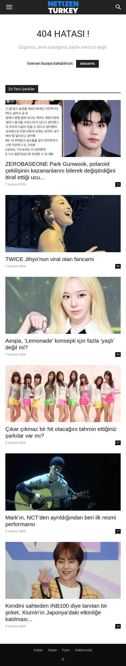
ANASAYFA (87, 64)
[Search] (118, 7)
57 (118, 443)
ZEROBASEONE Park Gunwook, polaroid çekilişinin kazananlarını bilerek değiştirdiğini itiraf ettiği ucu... (60, 170)
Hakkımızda (83, 650)
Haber (38, 650)
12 (118, 184)
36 (118, 354)
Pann (66, 650)
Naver (52, 650)
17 (118, 531)
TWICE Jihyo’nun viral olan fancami (49, 259)
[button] (9, 7)
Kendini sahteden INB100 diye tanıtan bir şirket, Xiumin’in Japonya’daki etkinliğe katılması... (56, 612)
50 (118, 266)
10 (118, 626)
